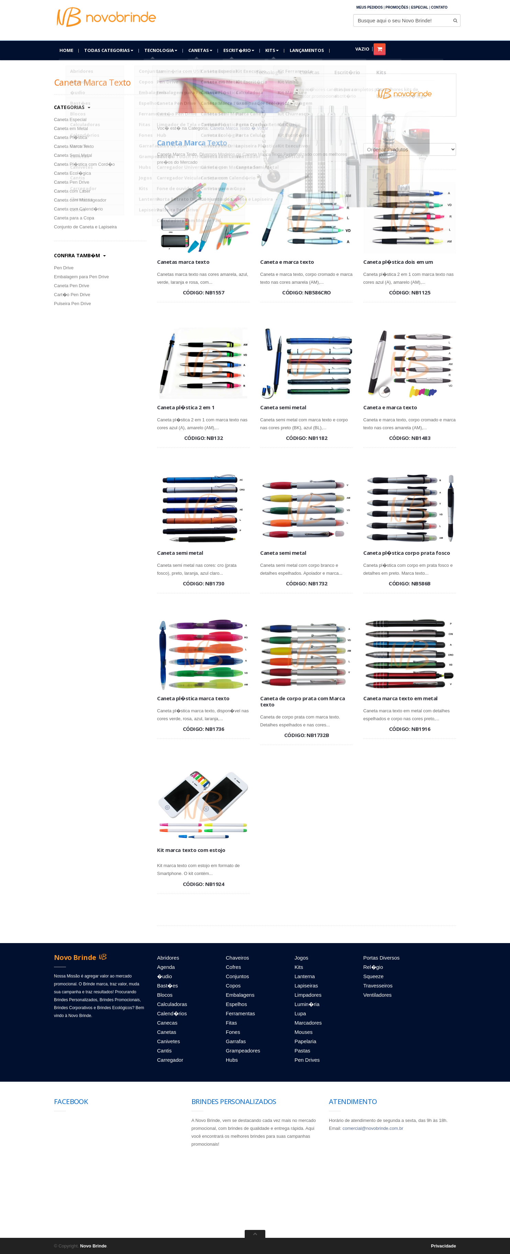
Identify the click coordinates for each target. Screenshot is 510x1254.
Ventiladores (377, 995)
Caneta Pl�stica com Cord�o (84, 164)
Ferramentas (240, 1013)
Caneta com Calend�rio (78, 209)
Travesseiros (377, 985)
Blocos (165, 995)
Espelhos (236, 1004)
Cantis (164, 1050)
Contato (439, 7)
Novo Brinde (93, 1245)
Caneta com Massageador (80, 200)
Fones (233, 1032)
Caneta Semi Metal (73, 155)
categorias (72, 107)
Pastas (302, 1050)
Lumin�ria (307, 1004)
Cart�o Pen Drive (72, 294)
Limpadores (308, 995)
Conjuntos (237, 976)
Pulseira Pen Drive (72, 303)
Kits (272, 50)
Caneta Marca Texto (74, 146)
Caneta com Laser (72, 191)
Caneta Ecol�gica (72, 173)
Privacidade (443, 1245)
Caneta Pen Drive (71, 182)
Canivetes (168, 1041)
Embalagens (240, 995)
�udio (164, 976)
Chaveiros (237, 958)
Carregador (170, 1060)
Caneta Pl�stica (70, 137)
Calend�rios (172, 1013)
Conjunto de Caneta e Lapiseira (85, 226)
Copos (233, 985)
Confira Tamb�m (80, 255)
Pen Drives (307, 1060)
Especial (419, 7)
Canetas (200, 50)
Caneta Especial (70, 119)
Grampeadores (243, 1050)
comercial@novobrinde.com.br (373, 1128)
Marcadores (308, 1023)
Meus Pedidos (369, 7)
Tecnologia (160, 50)
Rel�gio (373, 967)
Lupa (300, 1013)
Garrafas (236, 1041)
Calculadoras (172, 1004)
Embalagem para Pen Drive (81, 276)
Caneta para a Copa (74, 217)
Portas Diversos (381, 958)
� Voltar (259, 128)
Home (66, 50)
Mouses (304, 1032)
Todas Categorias (108, 50)
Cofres (233, 967)
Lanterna (305, 976)
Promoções (397, 7)
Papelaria (305, 1041)
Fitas (231, 1023)
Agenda (166, 967)
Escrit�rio (238, 50)
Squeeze (373, 976)
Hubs (232, 1060)
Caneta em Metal (71, 128)
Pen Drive (64, 267)
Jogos (301, 958)
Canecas (167, 1023)
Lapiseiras (306, 985)
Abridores (168, 958)
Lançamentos (307, 50)
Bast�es (167, 985)
